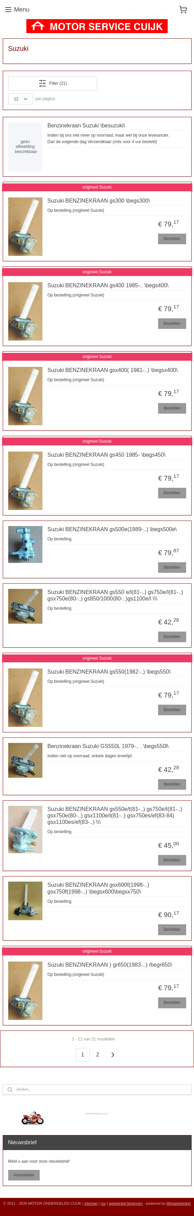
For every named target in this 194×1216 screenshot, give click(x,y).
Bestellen (172, 238)
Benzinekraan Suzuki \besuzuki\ (86, 125)
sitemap (91, 1203)
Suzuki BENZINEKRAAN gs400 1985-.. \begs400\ (108, 285)
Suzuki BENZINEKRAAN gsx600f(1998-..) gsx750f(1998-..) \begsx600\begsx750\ (99, 888)
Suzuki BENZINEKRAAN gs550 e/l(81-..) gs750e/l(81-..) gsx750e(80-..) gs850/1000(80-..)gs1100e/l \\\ (115, 595)
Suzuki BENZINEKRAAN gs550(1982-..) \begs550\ (109, 672)
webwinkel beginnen (126, 1203)
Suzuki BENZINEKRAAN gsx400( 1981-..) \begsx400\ (113, 370)
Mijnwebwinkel (178, 1203)
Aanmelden (23, 1175)
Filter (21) (52, 83)
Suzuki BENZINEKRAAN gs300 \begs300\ (99, 201)
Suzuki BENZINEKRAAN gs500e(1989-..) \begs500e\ (112, 529)
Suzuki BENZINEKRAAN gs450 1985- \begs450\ (107, 455)
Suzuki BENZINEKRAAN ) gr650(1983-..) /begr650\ (110, 965)
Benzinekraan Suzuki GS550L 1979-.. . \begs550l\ (108, 746)
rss (103, 1203)
